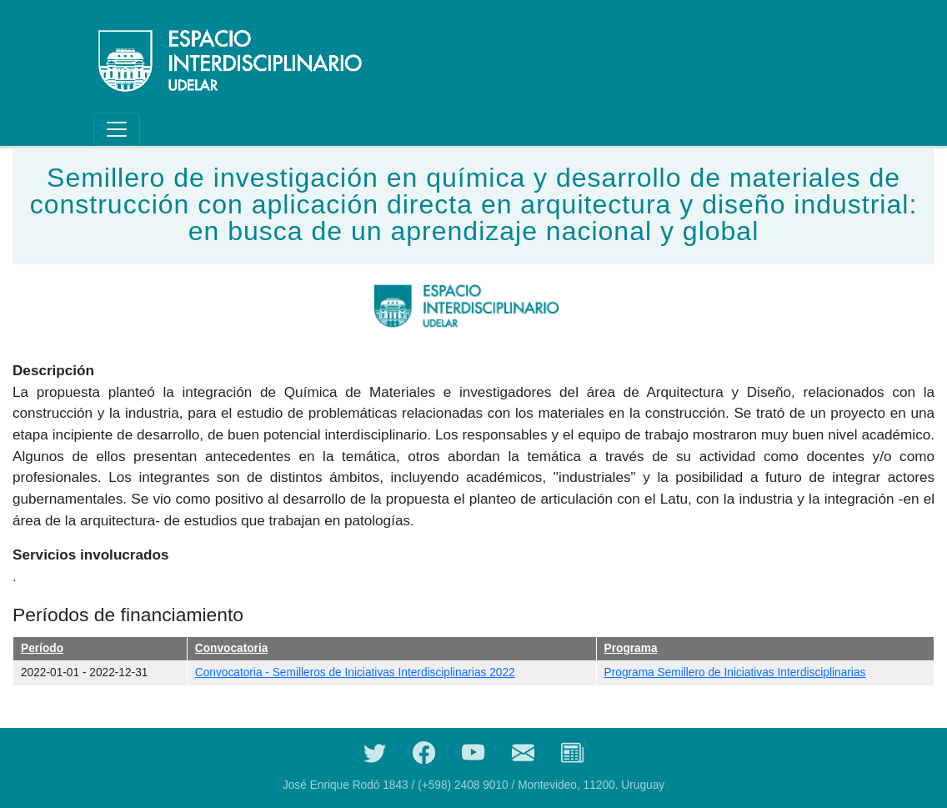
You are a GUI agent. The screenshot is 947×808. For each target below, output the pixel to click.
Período (42, 648)
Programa (631, 648)
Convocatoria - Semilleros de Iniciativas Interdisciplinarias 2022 (355, 672)
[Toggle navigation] (116, 129)
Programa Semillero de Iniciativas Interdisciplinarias (735, 672)
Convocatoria (231, 648)
